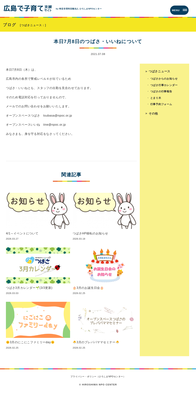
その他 (153, 114)
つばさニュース (159, 71)
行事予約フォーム (161, 105)
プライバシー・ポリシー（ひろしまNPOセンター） (97, 377)
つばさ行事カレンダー (164, 86)
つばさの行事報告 (161, 92)
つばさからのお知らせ (164, 79)
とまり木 (155, 99)
